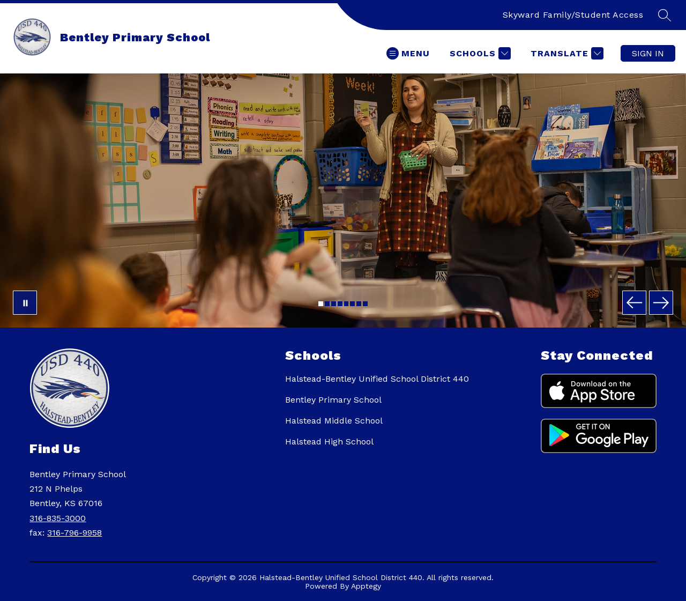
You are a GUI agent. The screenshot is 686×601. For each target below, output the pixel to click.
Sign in (648, 53)
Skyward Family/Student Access (573, 15)
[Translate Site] (565, 53)
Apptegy (366, 586)
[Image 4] (340, 303)
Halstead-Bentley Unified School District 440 (377, 379)
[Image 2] (327, 303)
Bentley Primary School (333, 400)
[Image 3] (333, 303)
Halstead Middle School (334, 420)
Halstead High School (329, 441)
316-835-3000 (57, 518)
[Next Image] (661, 303)
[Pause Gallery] (25, 303)
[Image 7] (358, 303)
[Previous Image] (634, 303)
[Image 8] (365, 303)
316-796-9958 (74, 533)
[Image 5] (346, 303)
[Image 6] (352, 303)
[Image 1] (320, 303)
